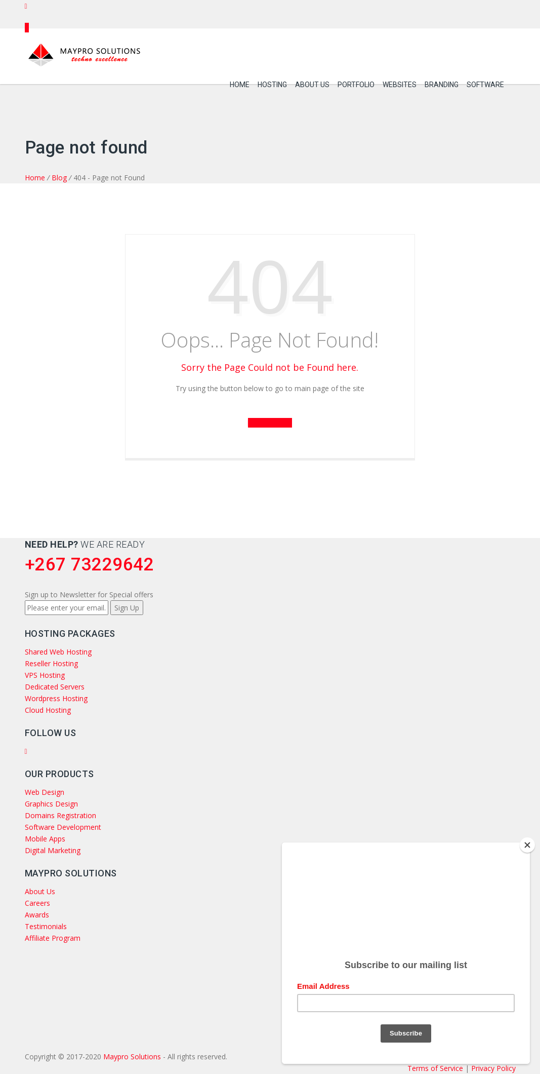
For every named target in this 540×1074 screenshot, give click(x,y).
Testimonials (46, 926)
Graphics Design (51, 804)
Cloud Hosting (48, 710)
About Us (312, 82)
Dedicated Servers (55, 687)
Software (485, 82)
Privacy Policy (493, 1068)
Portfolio (356, 82)
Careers (37, 903)
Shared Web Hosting (58, 652)
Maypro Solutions (132, 1056)
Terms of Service (436, 1068)
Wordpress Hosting (56, 698)
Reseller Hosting (51, 663)
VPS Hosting (45, 675)
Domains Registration (60, 815)
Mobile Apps (45, 838)
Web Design (44, 792)
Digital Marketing (52, 850)
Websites (400, 82)
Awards (37, 914)
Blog (59, 177)
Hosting (272, 82)
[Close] (527, 841)
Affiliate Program (52, 938)
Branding (442, 82)
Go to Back (270, 423)
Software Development (63, 827)
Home (240, 82)
